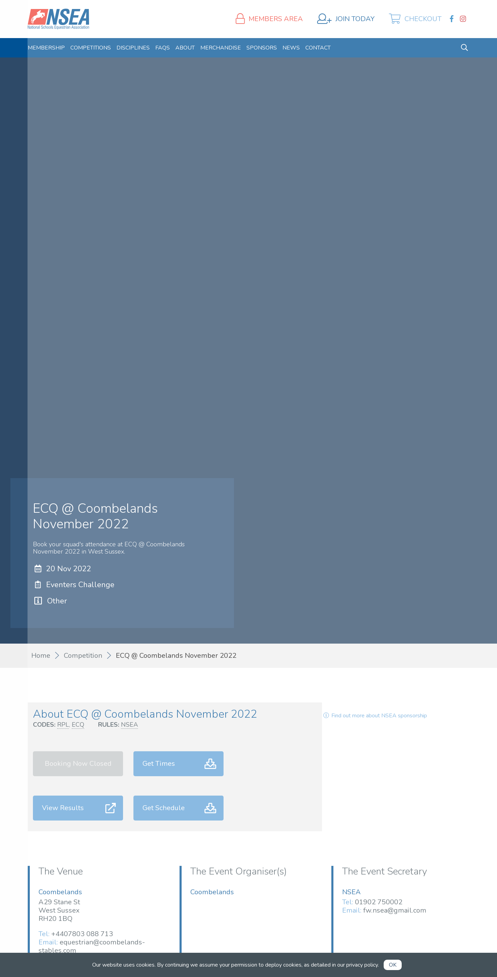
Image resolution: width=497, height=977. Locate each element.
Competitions (90, 48)
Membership (46, 48)
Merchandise (220, 48)
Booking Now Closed (78, 763)
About (185, 48)
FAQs (162, 48)
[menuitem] (46, 47)
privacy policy (362, 965)
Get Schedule (163, 808)
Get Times (158, 763)
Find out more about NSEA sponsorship (374, 715)
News (291, 48)
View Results (63, 808)
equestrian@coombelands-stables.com (91, 946)
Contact (318, 48)
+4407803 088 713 (82, 934)
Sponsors (261, 48)
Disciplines (133, 48)
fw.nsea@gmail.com (394, 910)
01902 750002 (378, 902)
